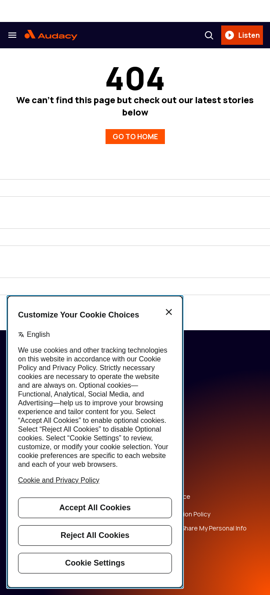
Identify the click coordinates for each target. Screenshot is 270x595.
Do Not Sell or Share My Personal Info (193, 528)
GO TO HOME (135, 136)
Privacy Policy (159, 468)
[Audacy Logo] (51, 35)
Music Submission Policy (175, 514)
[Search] (209, 35)
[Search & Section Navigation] (12, 35)
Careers (152, 454)
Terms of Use (160, 482)
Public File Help (161, 542)
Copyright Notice (165, 496)
